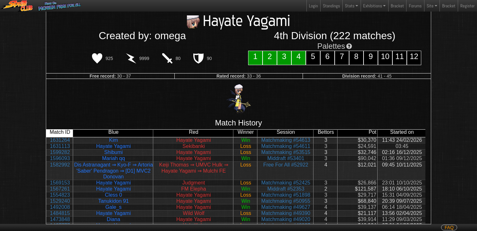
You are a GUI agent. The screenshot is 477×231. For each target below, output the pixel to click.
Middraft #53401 (286, 158)
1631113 (60, 146)
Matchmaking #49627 (285, 207)
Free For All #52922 (285, 164)
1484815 (60, 213)
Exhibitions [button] (372, 6)
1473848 (60, 219)
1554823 (60, 195)
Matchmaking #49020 (285, 219)
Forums (415, 6)
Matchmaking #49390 (285, 213)
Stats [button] (350, 6)
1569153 (60, 182)
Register (467, 6)
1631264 (60, 140)
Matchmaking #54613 (285, 140)
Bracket (397, 6)
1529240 (60, 201)
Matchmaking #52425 (285, 182)
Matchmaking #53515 (285, 152)
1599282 (60, 152)
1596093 (60, 158)
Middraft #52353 (286, 189)
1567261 (60, 189)
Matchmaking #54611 (285, 146)
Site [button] (430, 6)
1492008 (60, 207)
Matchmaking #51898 (285, 195)
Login (313, 6)
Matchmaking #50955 (285, 201)
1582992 (60, 164)
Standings (331, 7)
